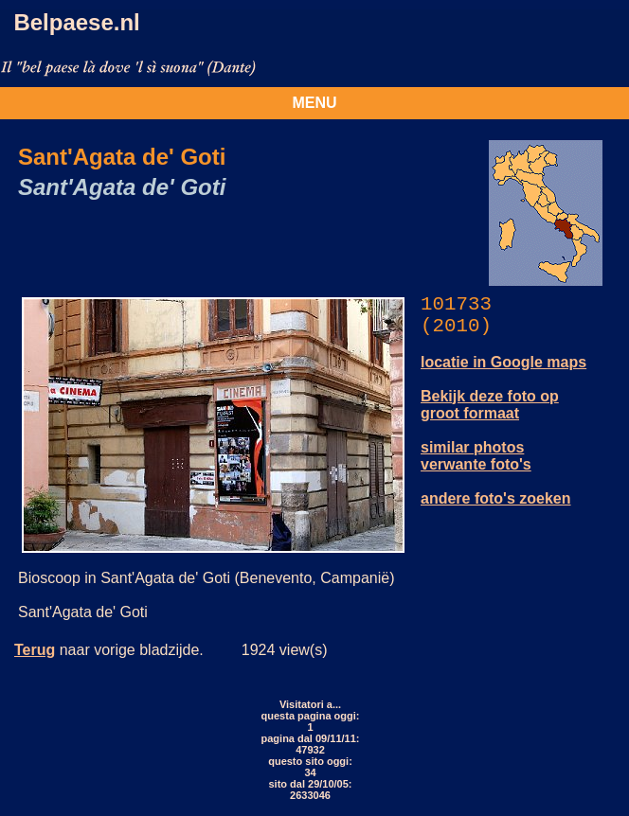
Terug (34, 650)
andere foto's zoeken (496, 498)
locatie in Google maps (503, 362)
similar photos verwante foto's (476, 455)
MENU (314, 103)
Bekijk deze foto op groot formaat (490, 404)
